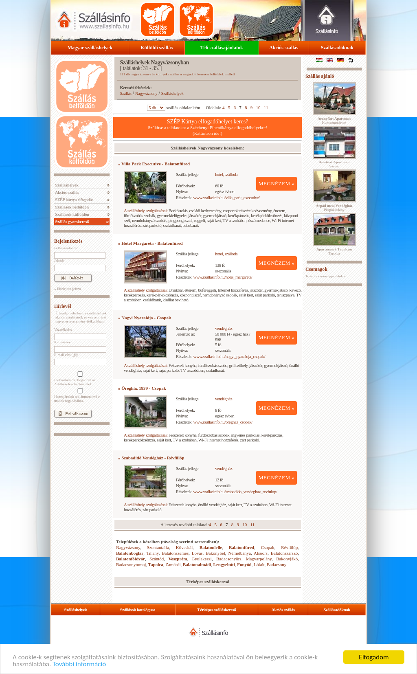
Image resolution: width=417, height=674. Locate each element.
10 (258, 107)
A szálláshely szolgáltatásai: (145, 210)
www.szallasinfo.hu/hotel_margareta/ (222, 276)
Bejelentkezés (68, 241)
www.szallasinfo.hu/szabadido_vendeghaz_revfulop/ (235, 491)
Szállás (126, 93)
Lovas (197, 553)
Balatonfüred (241, 547)
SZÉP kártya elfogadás (73, 200)
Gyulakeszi (201, 558)
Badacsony (276, 564)
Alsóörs (261, 553)
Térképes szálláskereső (216, 609)
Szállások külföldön (71, 214)
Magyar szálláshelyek (90, 47)
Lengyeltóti (224, 564)
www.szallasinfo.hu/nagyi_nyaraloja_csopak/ (229, 356)
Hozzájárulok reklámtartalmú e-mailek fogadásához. (79, 395)
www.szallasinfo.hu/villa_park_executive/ (226, 197)
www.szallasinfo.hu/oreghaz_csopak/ (222, 421)
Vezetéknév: (63, 329)
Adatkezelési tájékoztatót (72, 384)
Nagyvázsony (146, 93)
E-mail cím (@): (66, 355)
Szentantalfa (158, 547)
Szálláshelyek (66, 185)
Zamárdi (172, 564)
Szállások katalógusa (138, 609)
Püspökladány (334, 208)
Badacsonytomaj (131, 564)
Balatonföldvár (130, 558)
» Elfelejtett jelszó (67, 289)
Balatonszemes (175, 553)
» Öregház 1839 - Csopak (142, 388)
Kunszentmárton (334, 120)
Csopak (267, 547)
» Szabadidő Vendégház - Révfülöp (151, 457)
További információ (79, 664)
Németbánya (239, 553)
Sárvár (334, 164)
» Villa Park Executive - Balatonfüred (154, 163)
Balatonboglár (129, 553)
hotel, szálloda (226, 174)
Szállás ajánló (319, 76)
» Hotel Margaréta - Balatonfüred (150, 243)
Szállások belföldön (71, 207)
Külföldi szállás (156, 47)
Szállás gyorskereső (71, 222)
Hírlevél (62, 306)
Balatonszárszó (284, 553)
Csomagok (316, 269)
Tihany (153, 553)
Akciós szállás (283, 47)
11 (266, 107)
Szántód (156, 558)
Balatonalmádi (197, 564)
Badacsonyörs (228, 558)
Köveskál (184, 547)
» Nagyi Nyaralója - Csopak (144, 317)
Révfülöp (289, 547)
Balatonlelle (211, 547)
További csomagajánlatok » (325, 276)
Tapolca (155, 564)
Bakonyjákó (287, 558)
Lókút (259, 564)
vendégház (223, 328)
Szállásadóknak (337, 47)
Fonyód (244, 564)
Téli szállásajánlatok (221, 47)
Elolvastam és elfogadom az (79, 378)
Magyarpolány (259, 558)
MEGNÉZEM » (277, 183)
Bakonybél (215, 553)
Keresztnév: (63, 342)
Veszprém (177, 558)
